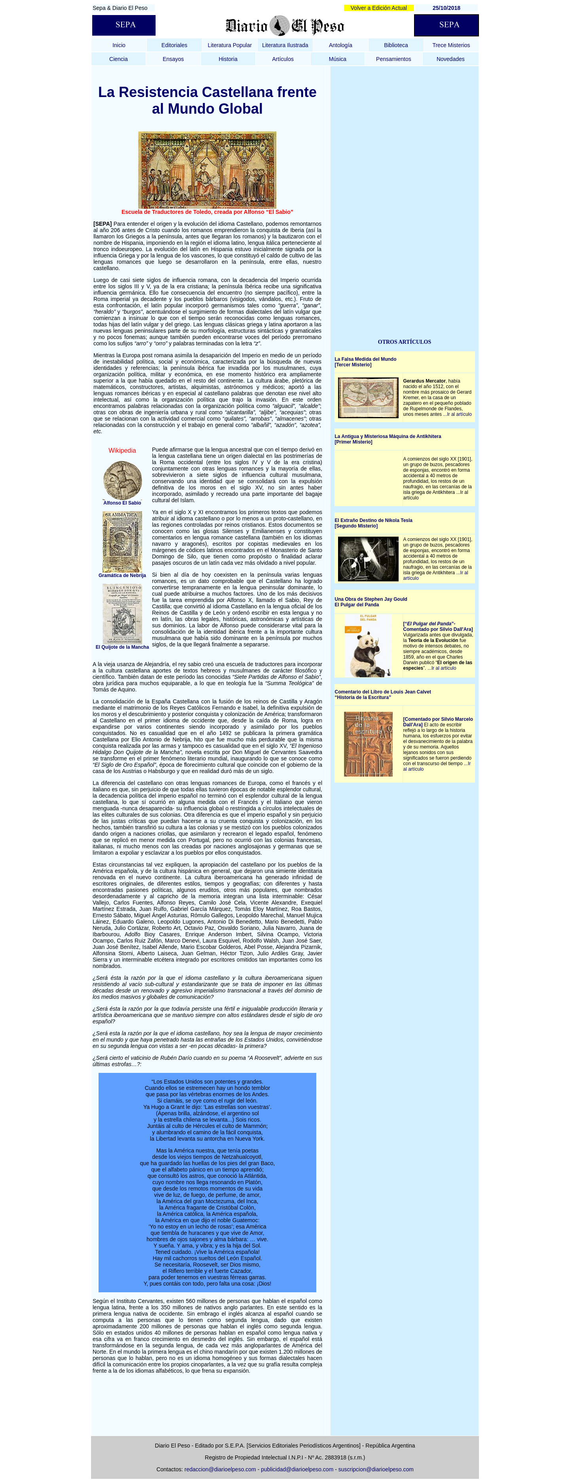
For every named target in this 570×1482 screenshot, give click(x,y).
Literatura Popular (230, 45)
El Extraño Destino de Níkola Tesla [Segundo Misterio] (374, 523)
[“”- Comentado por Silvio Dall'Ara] (438, 626)
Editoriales (174, 45)
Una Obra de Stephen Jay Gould (371, 599)
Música (337, 59)
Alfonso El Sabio (122, 503)
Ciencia (118, 59)
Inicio (118, 45)
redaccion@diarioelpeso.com (220, 1469)
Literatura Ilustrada (285, 45)
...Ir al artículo (457, 414)
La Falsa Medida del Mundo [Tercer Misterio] (366, 362)
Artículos (283, 59)
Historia (227, 59)
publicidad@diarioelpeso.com (297, 1469)
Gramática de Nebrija (122, 575)
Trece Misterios (451, 45)
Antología (340, 45)
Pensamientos (393, 59)
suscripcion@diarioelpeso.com (376, 1469)
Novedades (451, 59)
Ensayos (173, 59)
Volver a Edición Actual (379, 8)
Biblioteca (396, 45)
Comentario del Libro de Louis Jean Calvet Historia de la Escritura (383, 694)
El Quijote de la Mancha (122, 647)
